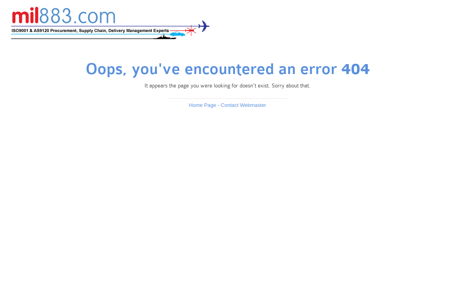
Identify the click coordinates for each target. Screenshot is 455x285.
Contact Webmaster (243, 105)
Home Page (202, 105)
